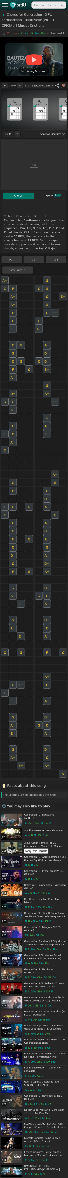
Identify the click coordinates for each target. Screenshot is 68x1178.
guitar (8, 133)
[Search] (62, 5)
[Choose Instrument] (17, 134)
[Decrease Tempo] (5, 85)
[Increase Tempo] (20, 85)
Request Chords (36, 851)
